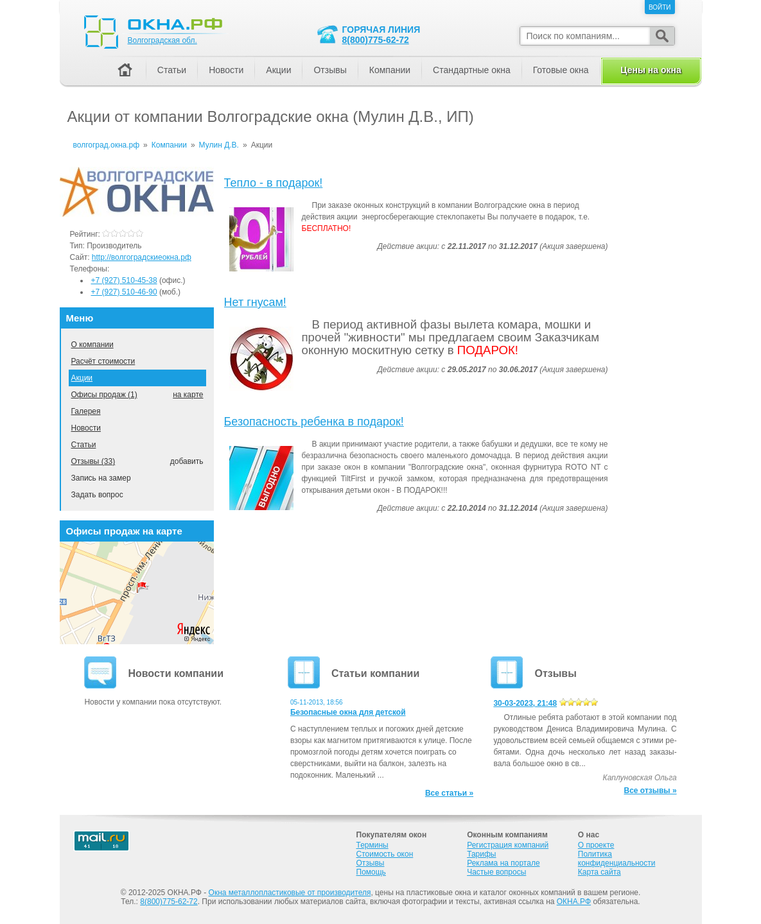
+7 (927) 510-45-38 (124, 280)
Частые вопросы (496, 872)
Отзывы (329, 70)
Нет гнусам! (255, 302)
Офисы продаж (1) (104, 394)
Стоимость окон (385, 854)
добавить (187, 461)
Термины (372, 845)
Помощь (371, 872)
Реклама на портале (503, 863)
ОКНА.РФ (574, 901)
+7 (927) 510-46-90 (124, 291)
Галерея (86, 411)
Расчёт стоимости (103, 361)
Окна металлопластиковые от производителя (290, 892)
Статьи (83, 444)
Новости (86, 428)
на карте (188, 394)
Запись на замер (101, 478)
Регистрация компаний (507, 845)
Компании (389, 70)
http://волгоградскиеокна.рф (141, 257)
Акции (82, 377)
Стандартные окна (472, 70)
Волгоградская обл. (162, 40)
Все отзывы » (650, 790)
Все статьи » (449, 793)
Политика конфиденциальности (617, 859)
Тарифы (481, 854)
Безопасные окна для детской (348, 712)
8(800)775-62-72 (375, 40)
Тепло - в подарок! (273, 182)
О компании (92, 344)
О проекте (596, 845)
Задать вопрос (97, 494)
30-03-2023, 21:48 (525, 703)
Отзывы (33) (93, 461)
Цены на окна (650, 70)
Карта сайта (599, 872)
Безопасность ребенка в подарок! (314, 421)
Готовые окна (561, 70)
